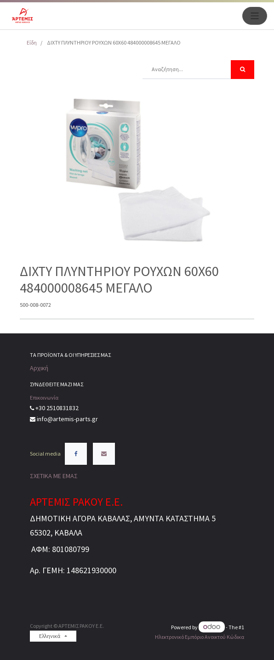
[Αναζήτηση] (242, 69)
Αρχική (39, 368)
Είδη (32, 42)
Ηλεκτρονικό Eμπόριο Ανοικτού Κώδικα (199, 636)
